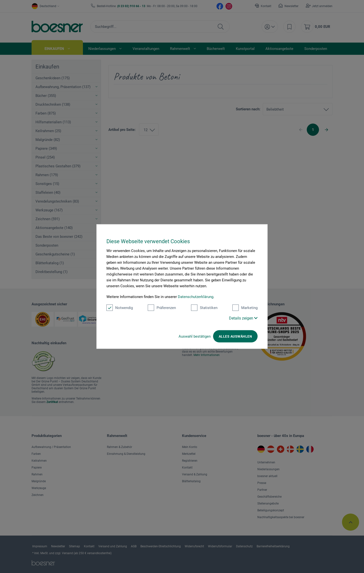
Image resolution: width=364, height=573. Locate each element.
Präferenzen (162, 308)
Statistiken (204, 308)
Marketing (245, 308)
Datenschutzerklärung (195, 297)
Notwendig (119, 308)
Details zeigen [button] (243, 318)
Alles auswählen (235, 336)
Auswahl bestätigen (195, 336)
